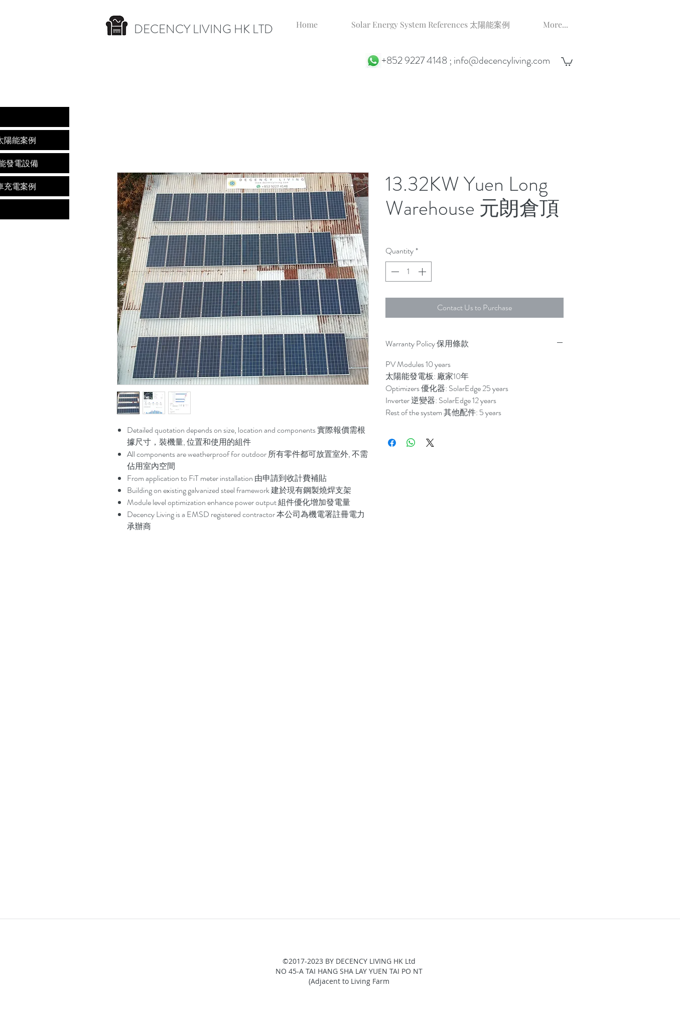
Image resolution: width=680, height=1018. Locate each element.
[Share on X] (430, 443)
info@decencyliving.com (502, 60)
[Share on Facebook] (392, 443)
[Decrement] (394, 271)
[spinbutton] (408, 271)
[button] (567, 61)
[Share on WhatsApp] (411, 443)
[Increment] (423, 271)
